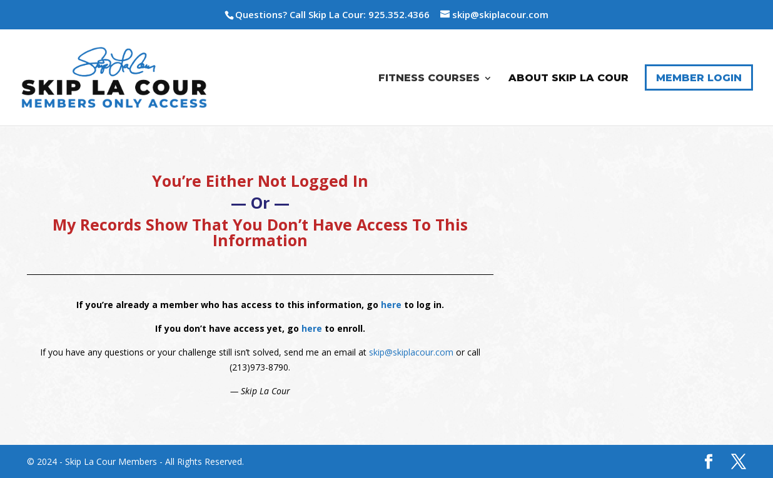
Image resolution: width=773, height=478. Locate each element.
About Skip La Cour (568, 78)
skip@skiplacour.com (411, 352)
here (391, 305)
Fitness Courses (429, 78)
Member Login (699, 78)
